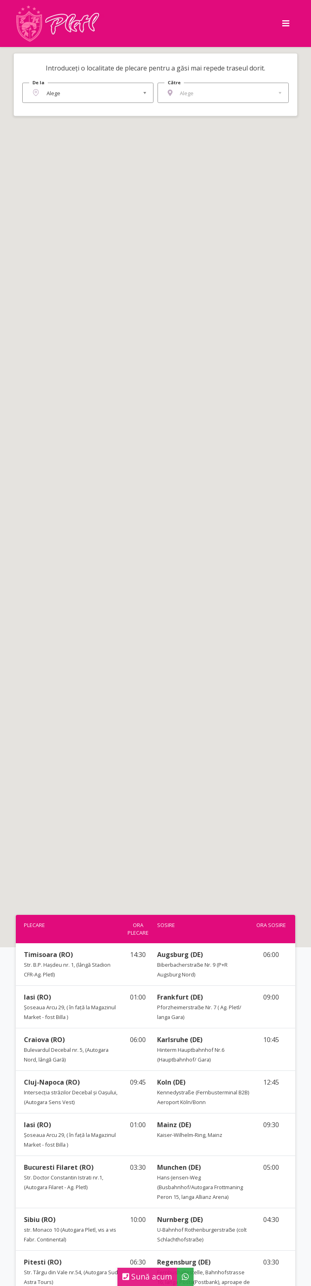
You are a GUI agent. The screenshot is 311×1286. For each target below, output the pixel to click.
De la (38, 82)
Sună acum (147, 1276)
